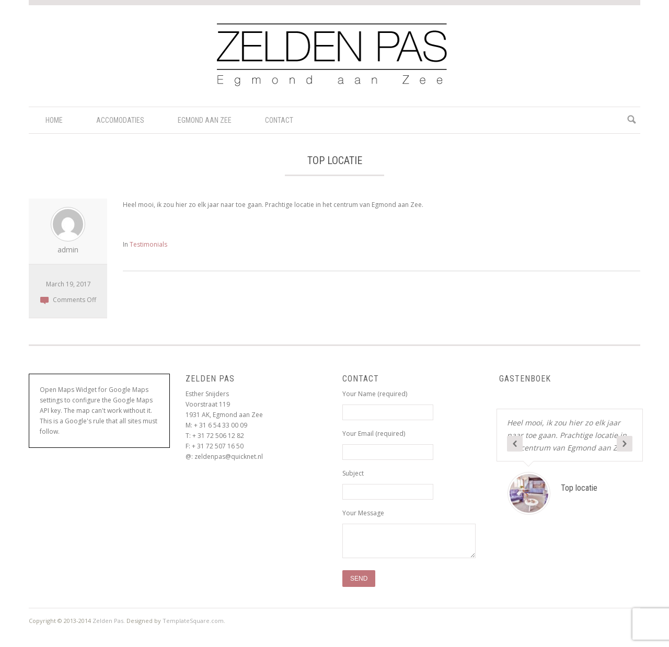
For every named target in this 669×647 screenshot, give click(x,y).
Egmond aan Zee (205, 120)
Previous (515, 444)
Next (624, 444)
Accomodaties (120, 120)
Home (54, 120)
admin (67, 250)
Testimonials (148, 244)
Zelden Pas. (109, 621)
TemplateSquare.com (193, 621)
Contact (279, 120)
